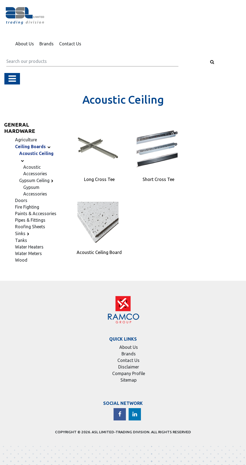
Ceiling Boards (33, 146)
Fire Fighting (27, 206)
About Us (24, 43)
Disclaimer (128, 366)
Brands (46, 43)
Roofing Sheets (30, 226)
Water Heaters (29, 246)
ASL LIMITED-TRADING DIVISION (120, 432)
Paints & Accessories (35, 213)
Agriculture (26, 139)
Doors (21, 200)
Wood (21, 260)
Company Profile (128, 373)
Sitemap (128, 380)
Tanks (21, 240)
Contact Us (70, 43)
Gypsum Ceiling (37, 180)
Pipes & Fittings (30, 220)
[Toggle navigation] (12, 78)
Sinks (23, 233)
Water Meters (28, 253)
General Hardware (19, 128)
